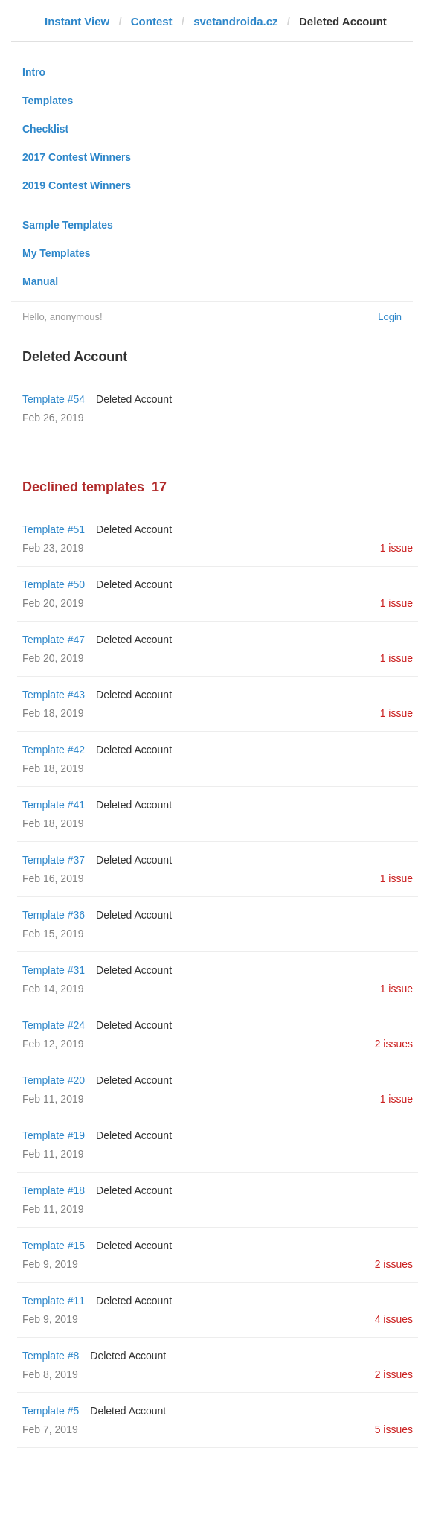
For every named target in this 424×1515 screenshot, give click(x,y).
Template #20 (53, 1080)
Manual (40, 281)
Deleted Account (134, 399)
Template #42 (53, 750)
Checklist (45, 129)
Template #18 (53, 1190)
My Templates (56, 253)
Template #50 (53, 584)
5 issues (394, 1429)
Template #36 (53, 915)
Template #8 (50, 1356)
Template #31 (53, 970)
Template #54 (53, 399)
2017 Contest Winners (76, 157)
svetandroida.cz (235, 21)
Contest (152, 21)
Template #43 (53, 695)
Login (390, 316)
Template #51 (53, 529)
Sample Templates (67, 225)
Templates (47, 100)
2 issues (394, 1044)
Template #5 (50, 1411)
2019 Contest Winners (76, 185)
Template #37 (53, 860)
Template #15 (53, 1245)
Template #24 (53, 1025)
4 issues (394, 1319)
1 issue (396, 548)
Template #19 (53, 1135)
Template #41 (53, 805)
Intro (33, 72)
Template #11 (53, 1301)
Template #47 (53, 639)
